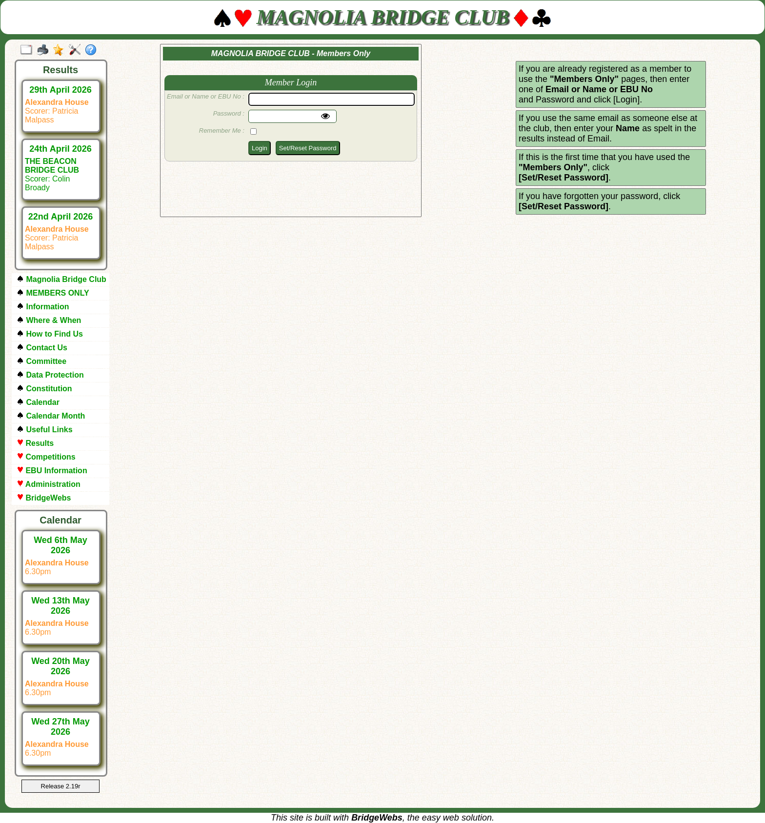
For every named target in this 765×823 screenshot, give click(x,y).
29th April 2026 (60, 90)
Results (35, 443)
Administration (49, 484)
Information (43, 306)
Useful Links (45, 429)
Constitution (44, 388)
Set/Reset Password (308, 148)
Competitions (46, 457)
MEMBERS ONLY (53, 293)
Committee (41, 361)
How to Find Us (50, 334)
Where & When (49, 320)
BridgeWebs (44, 498)
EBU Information (52, 470)
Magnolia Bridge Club (61, 279)
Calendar (38, 402)
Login (259, 148)
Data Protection (50, 375)
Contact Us (42, 347)
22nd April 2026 (60, 216)
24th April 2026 (60, 149)
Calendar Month (51, 416)
